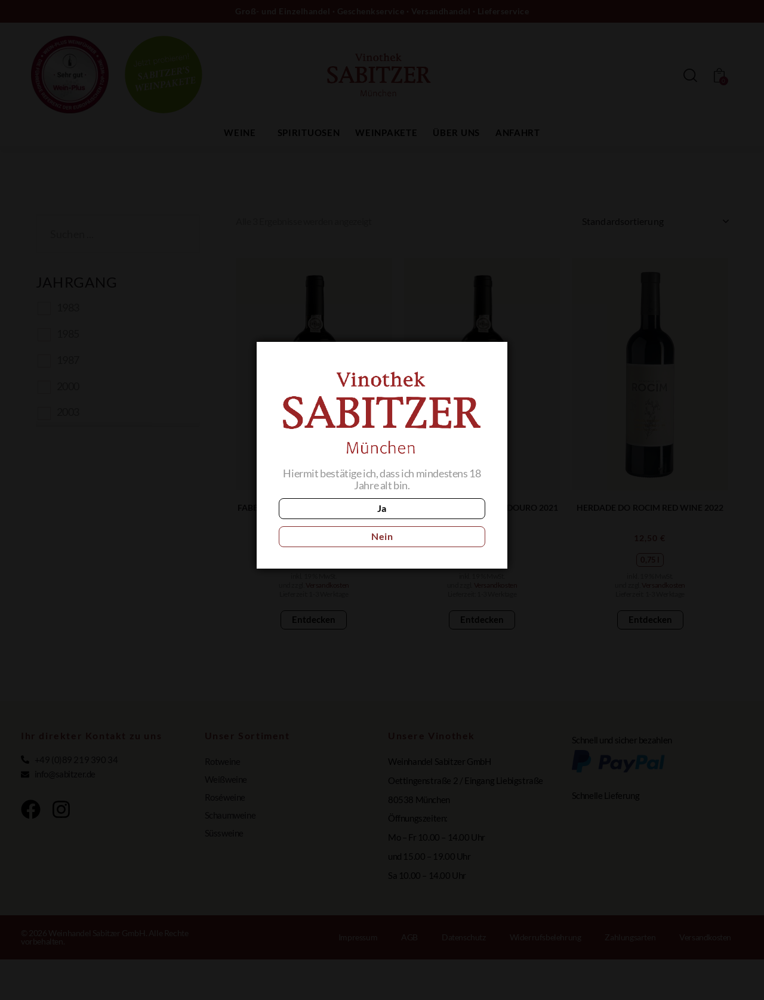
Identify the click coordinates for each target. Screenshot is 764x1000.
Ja (329, 522)
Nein (435, 522)
